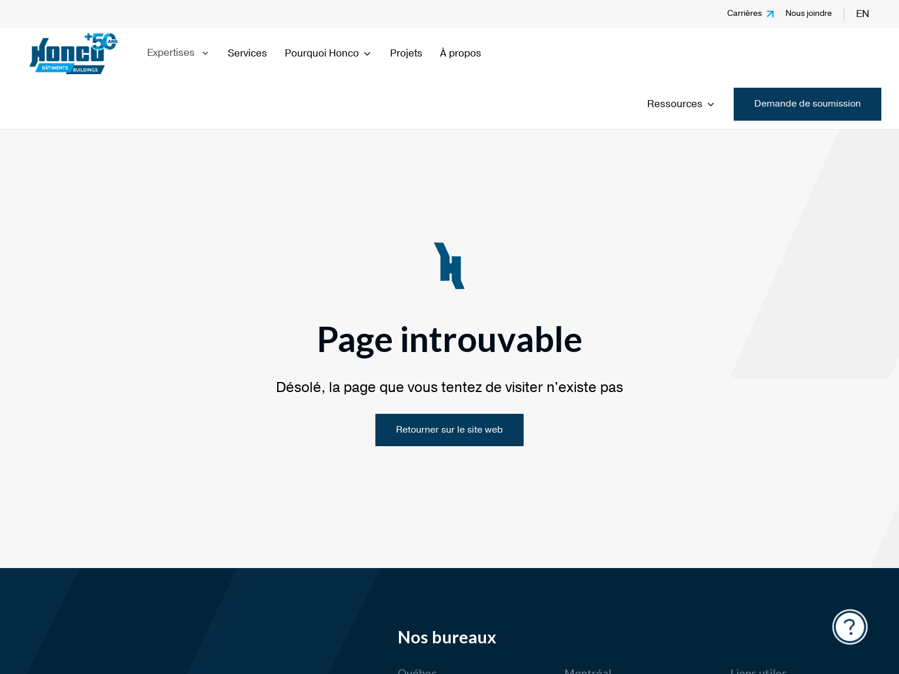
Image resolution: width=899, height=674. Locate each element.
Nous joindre (808, 13)
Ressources (681, 104)
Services (247, 53)
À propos (460, 53)
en (863, 14)
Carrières (744, 13)
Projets (406, 53)
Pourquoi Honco (328, 53)
